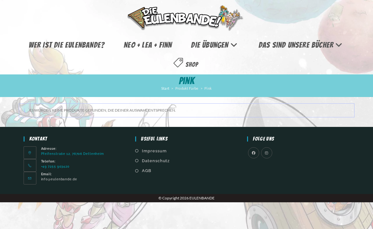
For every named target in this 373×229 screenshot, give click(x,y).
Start (165, 88)
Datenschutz (156, 160)
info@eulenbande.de (59, 179)
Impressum (154, 151)
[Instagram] (266, 152)
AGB (146, 170)
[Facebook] (253, 152)
